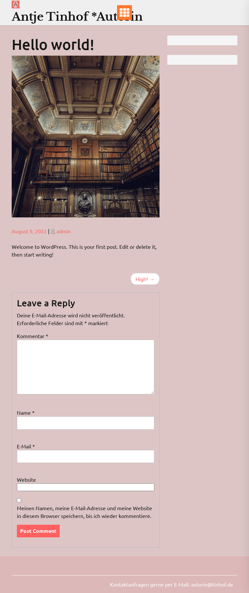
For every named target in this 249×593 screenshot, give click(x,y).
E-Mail (26, 446)
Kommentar (32, 336)
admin (63, 231)
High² (142, 279)
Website (26, 479)
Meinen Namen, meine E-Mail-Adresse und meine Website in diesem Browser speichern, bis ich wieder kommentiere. (84, 512)
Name (26, 412)
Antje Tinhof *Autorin (77, 17)
